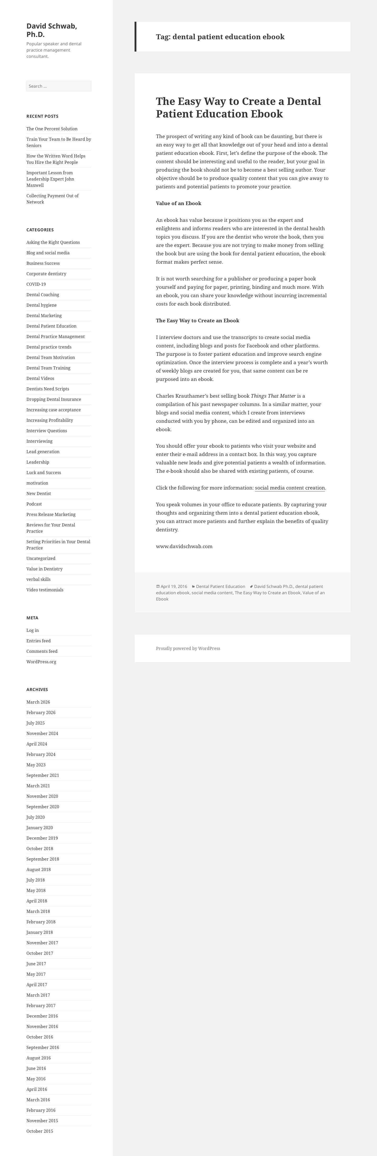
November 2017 (42, 943)
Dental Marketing (44, 315)
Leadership (37, 462)
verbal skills (38, 579)
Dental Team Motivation (50, 357)
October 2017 (39, 953)
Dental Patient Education (51, 326)
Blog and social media (48, 253)
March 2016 (38, 1100)
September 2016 (42, 1047)
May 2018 (36, 890)
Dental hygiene (41, 305)
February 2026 (41, 712)
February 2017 (41, 1005)
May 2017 (36, 974)
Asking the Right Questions (53, 242)
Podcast (34, 504)
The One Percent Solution (51, 129)
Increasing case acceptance (53, 410)
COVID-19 (36, 284)
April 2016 (36, 1089)
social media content (212, 593)
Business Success (43, 263)
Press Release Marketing (51, 514)
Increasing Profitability (49, 420)
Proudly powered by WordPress (188, 648)
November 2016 (42, 1026)
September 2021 (42, 775)
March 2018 (38, 911)
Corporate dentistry (46, 274)
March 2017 (38, 995)
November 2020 (42, 796)
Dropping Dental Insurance (53, 399)
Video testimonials (44, 590)
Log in (32, 630)
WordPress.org (41, 662)
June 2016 (36, 1068)
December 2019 (42, 838)
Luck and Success (43, 472)
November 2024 (42, 733)
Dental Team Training (48, 368)
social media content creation (290, 487)
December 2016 (42, 1016)
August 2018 (38, 869)
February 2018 (41, 922)
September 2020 (42, 807)
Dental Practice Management (55, 336)
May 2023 (36, 765)
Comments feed (42, 651)
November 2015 (42, 1121)
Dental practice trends (48, 347)
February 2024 (41, 754)
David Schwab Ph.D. (273, 586)
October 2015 (39, 1131)
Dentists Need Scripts (47, 389)
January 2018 (39, 932)
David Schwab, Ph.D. (51, 30)
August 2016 (38, 1058)
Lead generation (42, 451)
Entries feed (38, 641)
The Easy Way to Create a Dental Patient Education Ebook (238, 107)
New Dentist (38, 493)
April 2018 (36, 901)
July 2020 (35, 817)
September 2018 (42, 859)
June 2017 (36, 964)
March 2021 (38, 786)
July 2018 (35, 880)
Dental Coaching (42, 295)
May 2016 (36, 1079)
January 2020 (39, 827)
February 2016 (41, 1110)
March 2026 (38, 702)
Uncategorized (41, 558)
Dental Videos (40, 378)
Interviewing (39, 441)
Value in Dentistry (44, 569)
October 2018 (39, 848)
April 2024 (36, 744)
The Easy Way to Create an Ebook (268, 593)
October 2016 (39, 1037)
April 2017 (36, 984)
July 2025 (35, 723)
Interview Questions (46, 431)
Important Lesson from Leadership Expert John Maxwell (50, 179)
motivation (37, 483)
